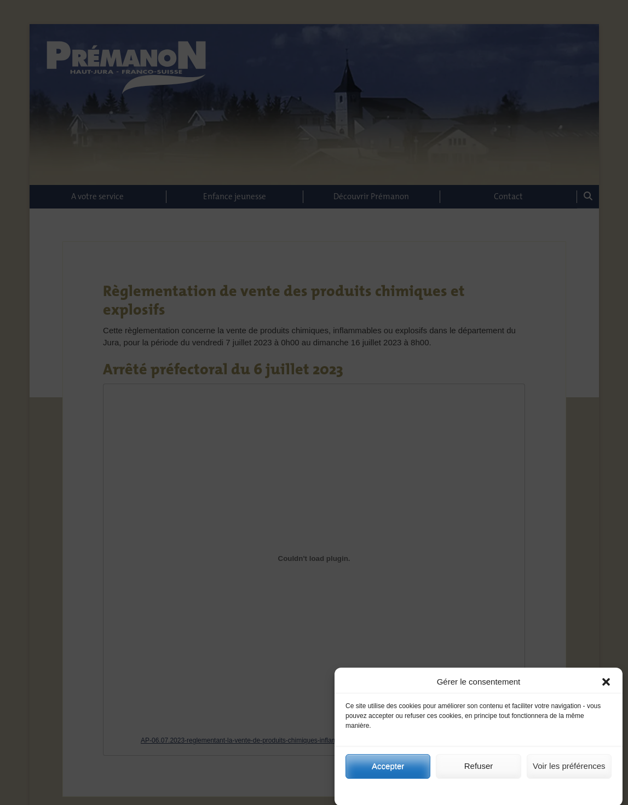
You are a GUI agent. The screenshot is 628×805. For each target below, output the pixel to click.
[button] (606, 686)
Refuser (478, 770)
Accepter (388, 770)
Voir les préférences (569, 770)
